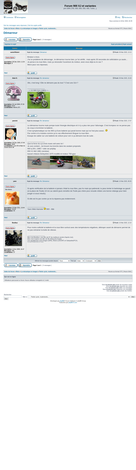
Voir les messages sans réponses (15, 25)
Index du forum (9, 28)
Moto (17, 28)
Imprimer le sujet (10, 44)
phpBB (62, 301)
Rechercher (127, 17)
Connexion (8, 17)
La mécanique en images (29, 28)
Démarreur (11, 32)
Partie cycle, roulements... (48, 28)
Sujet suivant (127, 44)
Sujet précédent (116, 44)
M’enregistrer (20, 17)
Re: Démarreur (44, 181)
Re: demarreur (44, 78)
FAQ (117, 17)
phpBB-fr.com (72, 302)
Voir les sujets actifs (35, 25)
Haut (5, 73)
